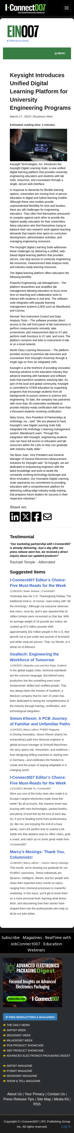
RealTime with (58, 937)
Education (52, 944)
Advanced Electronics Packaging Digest (36, 1055)
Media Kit (61, 1099)
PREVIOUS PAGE (18, 41)
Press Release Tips (18, 1099)
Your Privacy (34, 1094)
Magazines (32, 937)
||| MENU (60, 53)
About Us (14, 1094)
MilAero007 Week (18, 1040)
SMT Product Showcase (23, 1050)
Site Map (44, 1099)
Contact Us (56, 1094)
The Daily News (16, 1025)
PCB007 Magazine (17, 1070)
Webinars (36, 950)
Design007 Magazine (20, 1075)
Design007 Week (17, 1035)
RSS (37, 1104)
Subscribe (10, 937)
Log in (66, 1126)
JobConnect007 (25, 944)
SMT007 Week (14, 1030)
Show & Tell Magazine (21, 1081)
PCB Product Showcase (23, 1045)
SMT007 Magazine (17, 1065)
